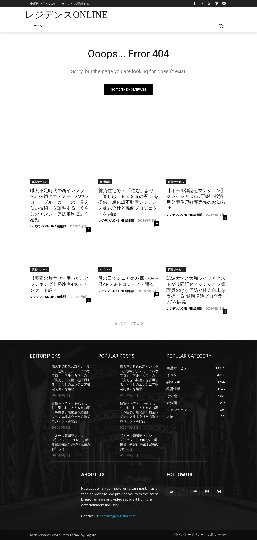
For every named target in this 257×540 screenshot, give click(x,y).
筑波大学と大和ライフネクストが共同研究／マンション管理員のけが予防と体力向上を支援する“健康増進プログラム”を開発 (195, 289)
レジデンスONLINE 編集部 (48, 226)
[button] (221, 26)
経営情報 (105, 181)
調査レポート (40, 269)
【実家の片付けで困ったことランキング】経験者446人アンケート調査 (59, 284)
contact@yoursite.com (118, 516)
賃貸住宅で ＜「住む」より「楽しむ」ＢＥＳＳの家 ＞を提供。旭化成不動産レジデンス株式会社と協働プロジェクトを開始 (128, 202)
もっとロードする (128, 323)
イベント (105, 269)
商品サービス (40, 181)
